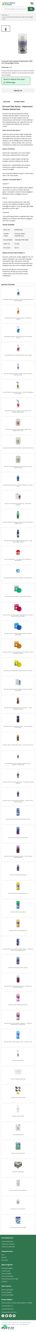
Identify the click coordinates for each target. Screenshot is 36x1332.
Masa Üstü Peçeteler (7, 1276)
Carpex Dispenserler (7, 1241)
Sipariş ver (18, 91)
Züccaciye (4, 1260)
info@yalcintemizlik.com (9, 1312)
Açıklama (6, 102)
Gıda (2, 1255)
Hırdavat (4, 1257)
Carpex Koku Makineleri (8, 1246)
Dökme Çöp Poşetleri (7, 1289)
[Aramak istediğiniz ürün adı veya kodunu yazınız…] (18, 9)
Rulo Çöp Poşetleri (6, 1292)
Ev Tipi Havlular (5, 1271)
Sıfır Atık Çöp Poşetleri (7, 1295)
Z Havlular (4, 1281)
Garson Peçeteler (6, 1273)
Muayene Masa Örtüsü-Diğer (9, 1279)
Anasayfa (4, 15)
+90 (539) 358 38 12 (7, 1309)
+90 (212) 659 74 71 (7, 1306)
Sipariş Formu (19, 102)
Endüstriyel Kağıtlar (7, 1268)
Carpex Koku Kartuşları (7, 1244)
